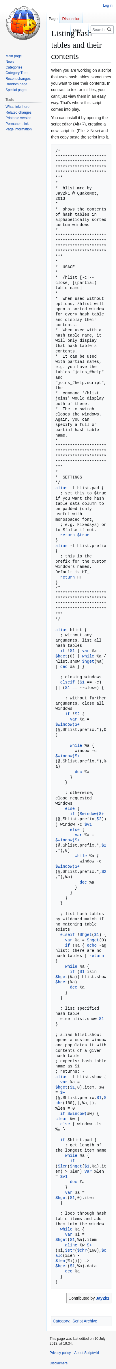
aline (71, 1245)
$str (70, 1250)
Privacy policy (60, 1353)
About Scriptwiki (86, 1353)
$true (83, 535)
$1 (72, 650)
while (88, 656)
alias (61, 488)
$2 (77, 714)
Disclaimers (59, 1363)
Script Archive (84, 1321)
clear (61, 1119)
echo (92, 945)
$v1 (88, 824)
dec (64, 666)
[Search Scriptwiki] (102, 29)
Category (61, 1321)
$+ (77, 724)
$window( (65, 724)
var (85, 650)
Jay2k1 (102, 1298)
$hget (61, 656)
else (70, 808)
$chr (82, 1250)
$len (63, 1166)
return (67, 535)
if (62, 650)
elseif (67, 682)
